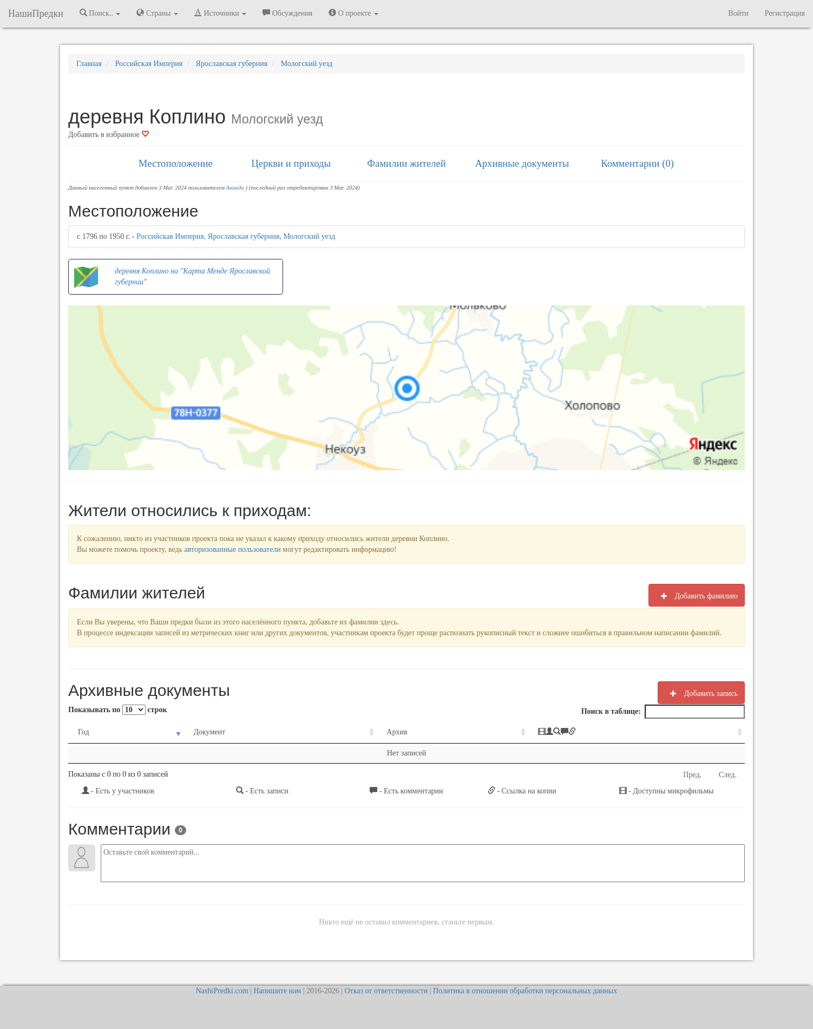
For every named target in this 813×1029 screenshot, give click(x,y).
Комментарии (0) (637, 163)
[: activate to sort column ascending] (636, 732)
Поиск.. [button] (100, 13)
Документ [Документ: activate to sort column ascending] (209, 732)
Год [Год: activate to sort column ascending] (83, 732)
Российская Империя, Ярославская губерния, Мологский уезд (235, 236)
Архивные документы (522, 163)
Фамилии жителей (406, 163)
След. (728, 775)
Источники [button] (220, 13)
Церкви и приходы (291, 163)
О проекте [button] (353, 13)
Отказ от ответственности (386, 991)
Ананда (235, 188)
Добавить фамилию (696, 595)
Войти (738, 13)
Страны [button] (157, 13)
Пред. (692, 775)
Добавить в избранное (108, 135)
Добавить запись (701, 693)
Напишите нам (277, 991)
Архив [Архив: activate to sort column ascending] (396, 732)
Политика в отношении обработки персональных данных (525, 991)
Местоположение (176, 163)
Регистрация (785, 13)
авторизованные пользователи (233, 549)
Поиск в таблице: (663, 712)
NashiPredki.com (222, 991)
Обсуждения (287, 13)
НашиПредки (35, 13)
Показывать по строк (117, 710)
